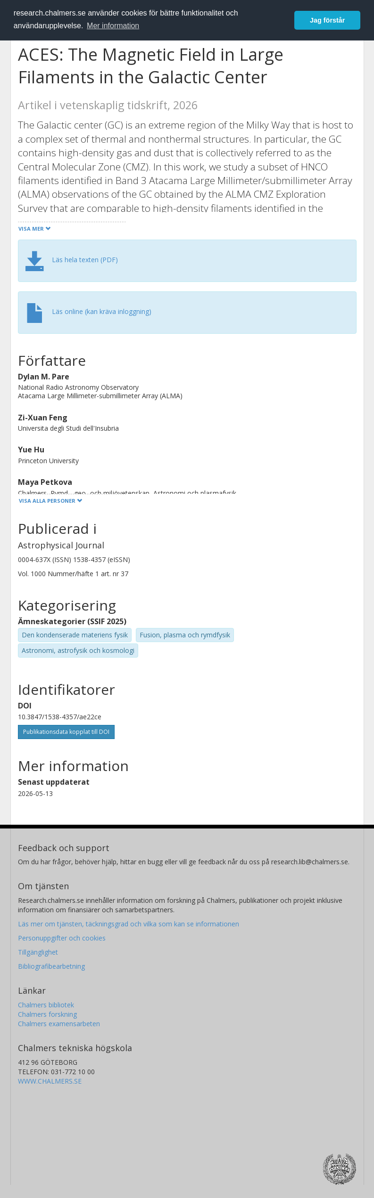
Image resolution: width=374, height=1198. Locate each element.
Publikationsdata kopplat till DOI (66, 732)
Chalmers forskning (47, 1014)
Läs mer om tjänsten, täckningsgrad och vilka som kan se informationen (128, 923)
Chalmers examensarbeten (59, 1023)
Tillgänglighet (38, 952)
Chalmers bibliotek (46, 1004)
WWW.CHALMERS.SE (50, 1081)
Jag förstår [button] (327, 20)
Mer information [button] (113, 26)
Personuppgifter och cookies (62, 937)
